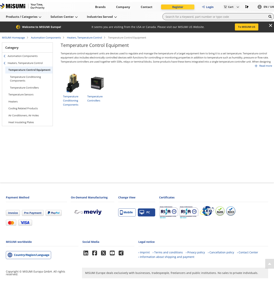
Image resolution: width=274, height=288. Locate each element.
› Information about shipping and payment (166, 257)
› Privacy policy (195, 252)
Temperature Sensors (20, 94)
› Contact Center (247, 252)
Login (208, 7)
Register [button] (177, 7)
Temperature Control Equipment (29, 70)
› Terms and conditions (168, 252)
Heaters (13, 101)
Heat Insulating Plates (21, 122)
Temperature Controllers (24, 87)
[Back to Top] (269, 264)
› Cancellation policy (221, 252)
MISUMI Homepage (13, 37)
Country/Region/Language (31, 255)
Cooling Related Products (23, 108)
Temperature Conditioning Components (25, 79)
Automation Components (46, 37)
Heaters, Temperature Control (84, 37)
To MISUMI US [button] (246, 27)
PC (145, 212)
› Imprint (144, 252)
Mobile (126, 212)
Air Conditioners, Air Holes (23, 115)
